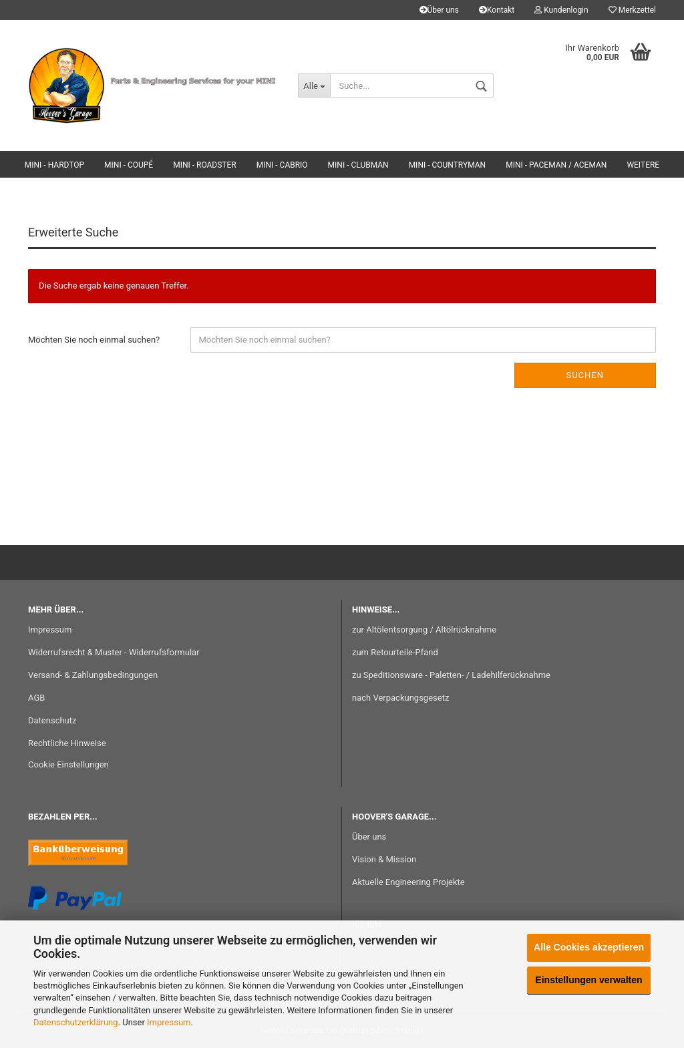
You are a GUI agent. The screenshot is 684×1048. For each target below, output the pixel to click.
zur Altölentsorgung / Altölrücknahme (424, 630)
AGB (36, 698)
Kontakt (496, 10)
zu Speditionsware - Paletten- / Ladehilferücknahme (451, 675)
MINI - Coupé (128, 165)
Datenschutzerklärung (75, 1022)
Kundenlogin (561, 10)
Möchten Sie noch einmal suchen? (94, 340)
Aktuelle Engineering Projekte (408, 882)
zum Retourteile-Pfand (395, 652)
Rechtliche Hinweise (67, 743)
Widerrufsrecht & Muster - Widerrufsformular (114, 652)
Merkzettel (632, 10)
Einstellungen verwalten (588, 980)
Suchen (585, 375)
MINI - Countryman (447, 165)
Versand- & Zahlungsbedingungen (93, 675)
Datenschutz (52, 720)
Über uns (439, 10)
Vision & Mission (384, 859)
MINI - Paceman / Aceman (556, 165)
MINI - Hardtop (54, 165)
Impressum (168, 1022)
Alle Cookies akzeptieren (589, 947)
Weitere (643, 165)
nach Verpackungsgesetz (400, 698)
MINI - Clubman (358, 165)
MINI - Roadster (204, 165)
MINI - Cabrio (282, 165)
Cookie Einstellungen (68, 764)
